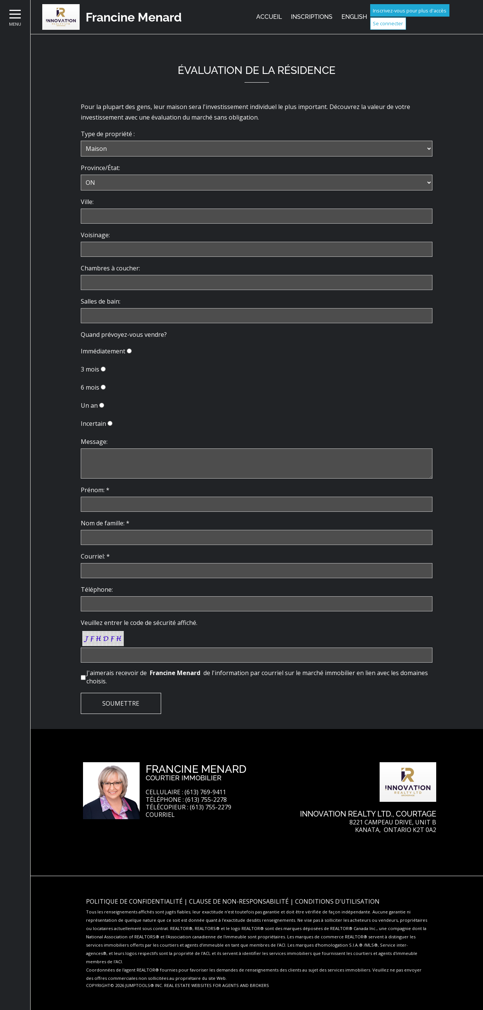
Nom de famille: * (105, 523)
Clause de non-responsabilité (239, 901)
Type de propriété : (108, 134)
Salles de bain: (100, 301)
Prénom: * (95, 490)
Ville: (87, 202)
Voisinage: (95, 235)
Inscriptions (311, 16)
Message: (94, 441)
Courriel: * (95, 556)
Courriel (160, 815)
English (354, 16)
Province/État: (100, 168)
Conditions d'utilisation (337, 901)
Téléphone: (97, 589)
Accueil (269, 16)
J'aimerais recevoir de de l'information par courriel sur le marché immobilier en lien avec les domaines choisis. (257, 677)
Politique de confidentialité (135, 901)
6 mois (90, 387)
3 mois (90, 369)
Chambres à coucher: (110, 268)
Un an (89, 405)
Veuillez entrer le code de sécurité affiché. (139, 623)
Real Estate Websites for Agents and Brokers (216, 985)
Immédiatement (103, 351)
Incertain (93, 423)
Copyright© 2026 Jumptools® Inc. (124, 985)
